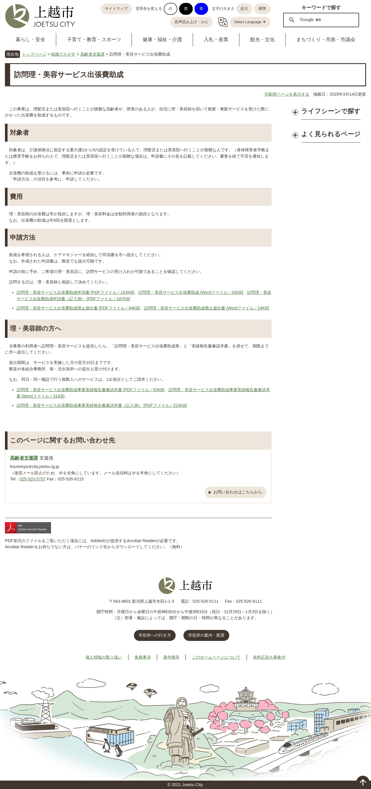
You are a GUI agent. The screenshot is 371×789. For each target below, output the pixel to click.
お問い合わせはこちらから (237, 492)
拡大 (244, 9)
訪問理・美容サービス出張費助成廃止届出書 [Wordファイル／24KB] (206, 308)
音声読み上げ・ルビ (191, 22)
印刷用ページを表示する (287, 94)
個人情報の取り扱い (104, 657)
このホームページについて (216, 657)
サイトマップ (116, 9)
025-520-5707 (32, 479)
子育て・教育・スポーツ (94, 39)
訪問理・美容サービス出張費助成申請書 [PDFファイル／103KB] (75, 292)
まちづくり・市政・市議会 (325, 39)
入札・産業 (216, 39)
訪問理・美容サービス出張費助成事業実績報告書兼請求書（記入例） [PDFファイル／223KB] (102, 405)
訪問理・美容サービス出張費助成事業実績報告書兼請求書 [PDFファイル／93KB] (90, 389)
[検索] (320, 19)
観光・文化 (262, 39)
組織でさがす (63, 54)
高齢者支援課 (92, 54)
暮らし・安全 (30, 39)
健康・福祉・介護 (162, 39)
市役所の (206, 635)
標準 (262, 9)
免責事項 (142, 657)
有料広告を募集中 (269, 657)
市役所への (155, 635)
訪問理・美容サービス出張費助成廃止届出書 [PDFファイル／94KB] (78, 308)
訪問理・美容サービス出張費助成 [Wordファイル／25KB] (190, 292)
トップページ (34, 54)
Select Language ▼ (250, 22)
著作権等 (171, 657)
